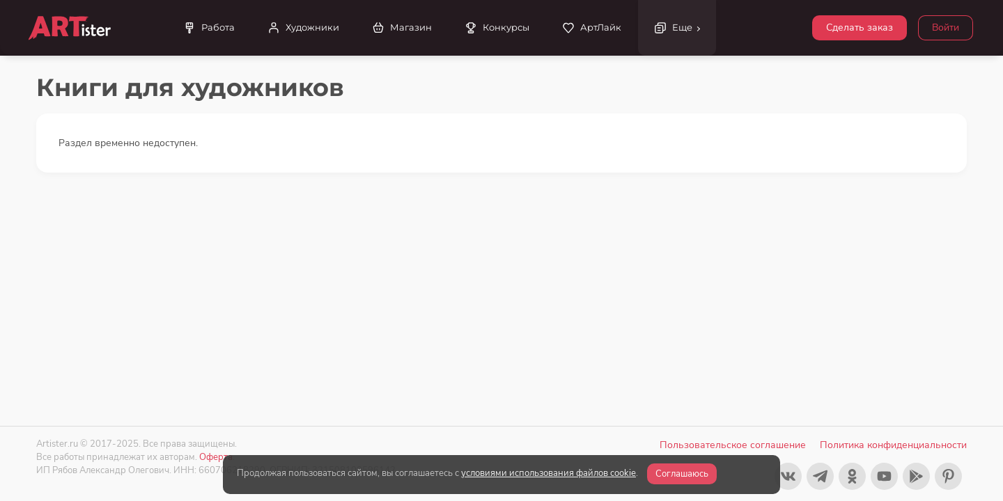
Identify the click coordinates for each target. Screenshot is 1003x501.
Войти (945, 27)
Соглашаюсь (681, 474)
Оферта (216, 457)
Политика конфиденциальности (893, 445)
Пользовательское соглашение (733, 445)
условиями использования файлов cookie (548, 473)
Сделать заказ (859, 27)
